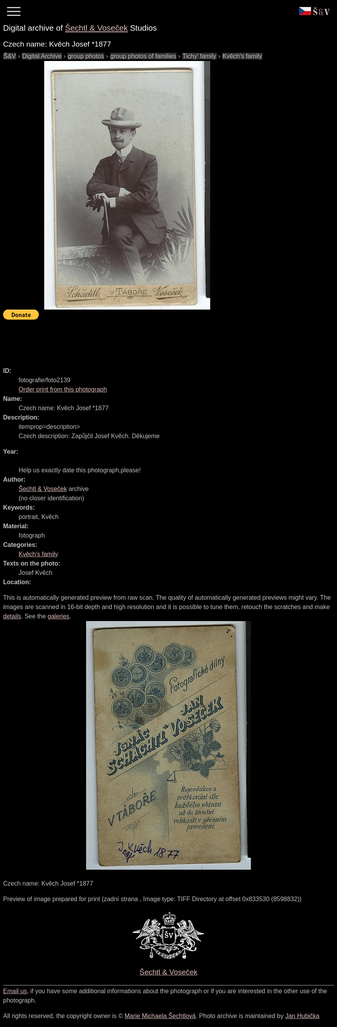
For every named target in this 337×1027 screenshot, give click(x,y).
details (12, 616)
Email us (15, 991)
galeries (58, 616)
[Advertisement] (144, 339)
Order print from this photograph (63, 389)
